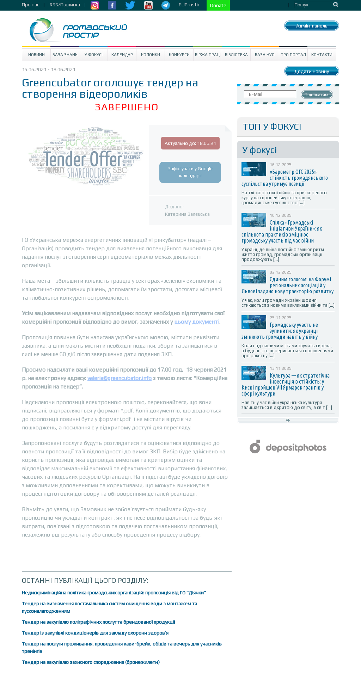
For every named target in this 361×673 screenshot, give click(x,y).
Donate (218, 5)
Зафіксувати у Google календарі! (190, 172)
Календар (122, 54)
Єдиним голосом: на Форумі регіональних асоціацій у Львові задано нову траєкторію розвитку (287, 285)
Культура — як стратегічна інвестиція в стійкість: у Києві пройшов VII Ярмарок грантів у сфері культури (285, 384)
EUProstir (189, 4)
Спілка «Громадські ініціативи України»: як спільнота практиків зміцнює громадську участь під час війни (281, 231)
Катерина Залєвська (187, 214)
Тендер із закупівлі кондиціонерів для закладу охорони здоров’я (95, 633)
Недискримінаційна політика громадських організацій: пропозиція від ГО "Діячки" (114, 592)
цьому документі (196, 321)
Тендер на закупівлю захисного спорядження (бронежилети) (91, 662)
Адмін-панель (312, 26)
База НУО (265, 54)
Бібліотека (236, 54)
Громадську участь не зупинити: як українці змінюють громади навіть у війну (279, 331)
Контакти (321, 54)
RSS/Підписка (65, 4)
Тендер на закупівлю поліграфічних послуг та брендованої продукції (98, 622)
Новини (36, 54)
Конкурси (179, 54)
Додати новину (311, 71)
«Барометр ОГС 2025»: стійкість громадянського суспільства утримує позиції (284, 178)
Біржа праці (208, 54)
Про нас (30, 4)
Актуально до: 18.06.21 (190, 143)
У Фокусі (94, 54)
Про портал (293, 54)
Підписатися (317, 94)
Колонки (150, 54)
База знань (65, 54)
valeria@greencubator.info (119, 378)
